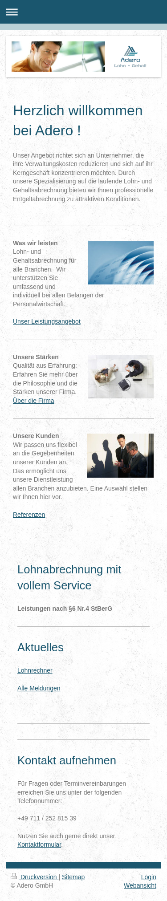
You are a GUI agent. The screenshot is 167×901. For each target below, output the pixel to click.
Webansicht (140, 885)
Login (148, 877)
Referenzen (29, 514)
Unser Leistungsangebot (47, 321)
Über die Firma (33, 400)
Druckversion (34, 877)
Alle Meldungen (39, 688)
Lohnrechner (35, 670)
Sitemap (73, 877)
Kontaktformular (39, 844)
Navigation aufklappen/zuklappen (83, 11)
